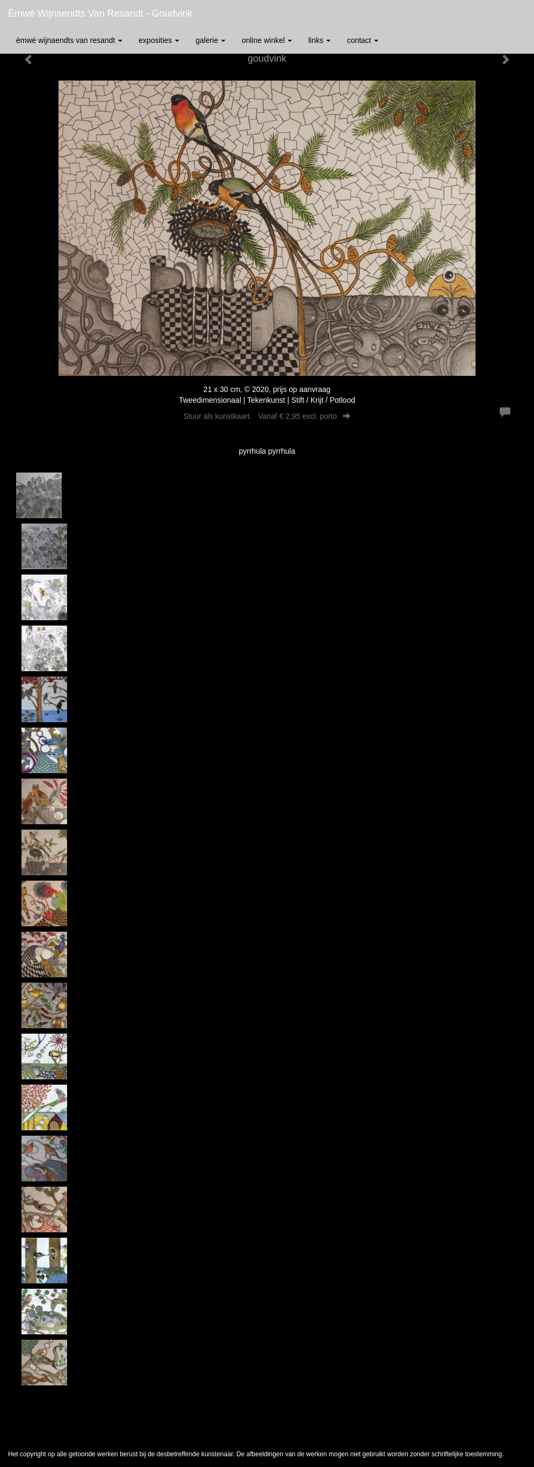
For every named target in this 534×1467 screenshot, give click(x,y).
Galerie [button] (210, 40)
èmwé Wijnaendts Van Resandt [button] (69, 40)
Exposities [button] (158, 40)
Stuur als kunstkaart (267, 416)
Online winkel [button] (267, 40)
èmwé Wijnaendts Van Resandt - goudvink (100, 13)
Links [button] (319, 40)
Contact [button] (362, 40)
